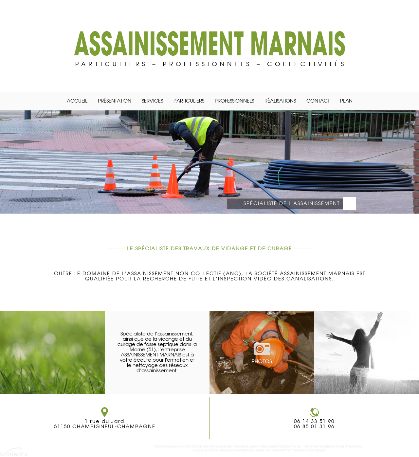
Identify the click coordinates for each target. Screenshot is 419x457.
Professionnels (234, 101)
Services (152, 101)
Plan (346, 101)
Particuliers (188, 101)
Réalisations (280, 101)
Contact (318, 101)
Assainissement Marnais (288, 450)
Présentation (114, 101)
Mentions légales (315, 450)
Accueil (77, 101)
